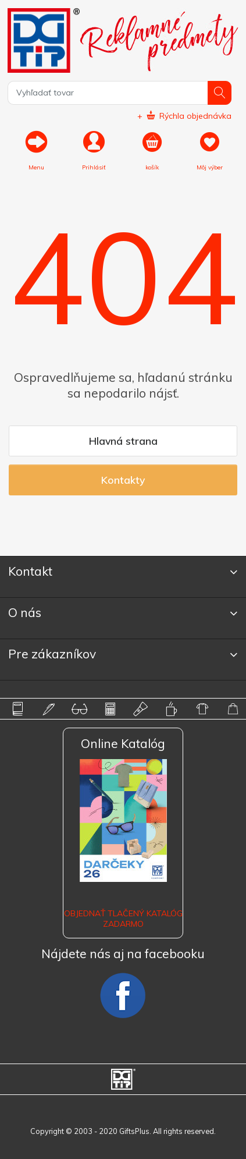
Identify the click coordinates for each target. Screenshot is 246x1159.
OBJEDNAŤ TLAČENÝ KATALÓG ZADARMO (123, 918)
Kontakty (123, 479)
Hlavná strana (123, 440)
